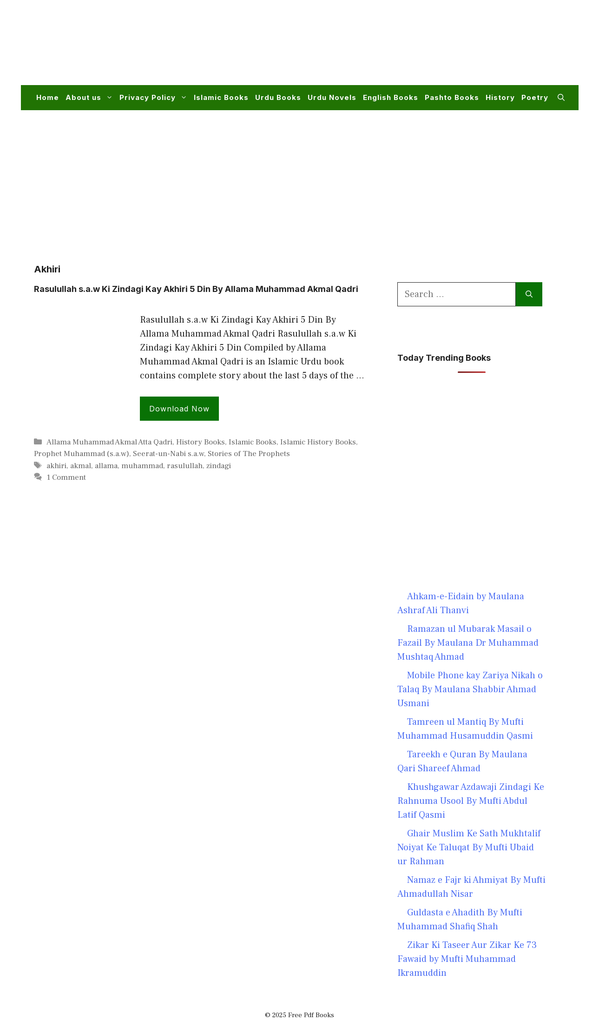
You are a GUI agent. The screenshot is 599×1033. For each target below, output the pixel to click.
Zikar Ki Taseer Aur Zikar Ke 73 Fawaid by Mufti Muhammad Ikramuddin (467, 959)
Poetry (534, 97)
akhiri (56, 466)
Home (47, 97)
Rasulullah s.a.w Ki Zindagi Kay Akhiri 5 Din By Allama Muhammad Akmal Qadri (196, 289)
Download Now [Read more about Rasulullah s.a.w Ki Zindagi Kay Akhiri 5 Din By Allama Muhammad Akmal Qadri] (179, 408)
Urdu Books (278, 97)
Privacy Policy (155, 97)
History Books (200, 442)
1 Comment (66, 477)
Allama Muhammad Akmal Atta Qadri (109, 442)
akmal (80, 466)
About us (91, 97)
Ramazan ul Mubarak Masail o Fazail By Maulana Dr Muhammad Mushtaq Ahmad (468, 643)
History (500, 97)
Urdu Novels (332, 97)
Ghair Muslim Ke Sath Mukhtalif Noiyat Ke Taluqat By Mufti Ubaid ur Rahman (468, 847)
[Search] (529, 294)
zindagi (218, 466)
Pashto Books (452, 97)
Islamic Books (221, 97)
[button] (561, 97)
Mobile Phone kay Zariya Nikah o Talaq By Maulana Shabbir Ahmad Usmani (470, 689)
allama (106, 466)
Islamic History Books (318, 442)
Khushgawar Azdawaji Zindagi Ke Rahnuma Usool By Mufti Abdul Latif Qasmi (470, 801)
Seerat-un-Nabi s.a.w (168, 454)
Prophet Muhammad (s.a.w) (81, 454)
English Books (390, 97)
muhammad (142, 466)
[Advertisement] (395, 48)
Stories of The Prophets (249, 454)
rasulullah (185, 466)
